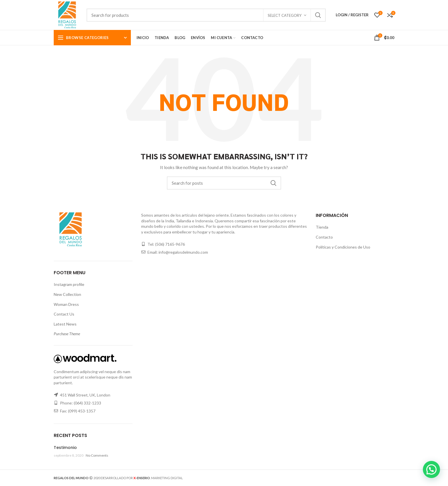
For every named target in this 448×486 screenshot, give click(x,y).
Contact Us (64, 314)
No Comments (97, 455)
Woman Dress (66, 304)
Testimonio (65, 447)
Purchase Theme (67, 333)
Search (318, 15)
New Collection (67, 294)
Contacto (324, 237)
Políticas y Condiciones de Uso (343, 247)
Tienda (322, 227)
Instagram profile (69, 284)
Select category (284, 15)
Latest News (65, 324)
